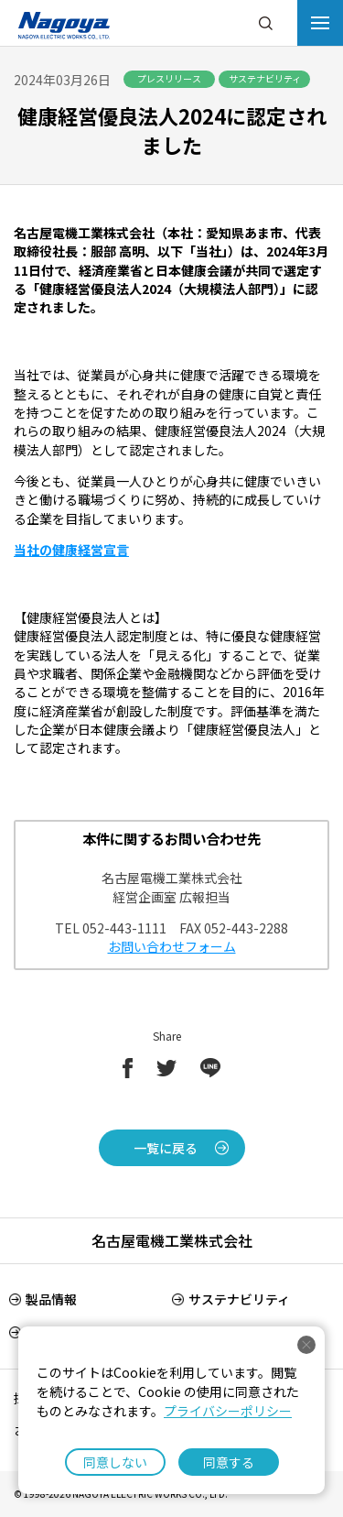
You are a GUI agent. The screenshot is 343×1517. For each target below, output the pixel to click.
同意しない (115, 1462)
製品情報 (51, 1299)
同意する (228, 1462)
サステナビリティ (239, 1299)
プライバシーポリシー (228, 1411)
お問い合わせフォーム (172, 946)
